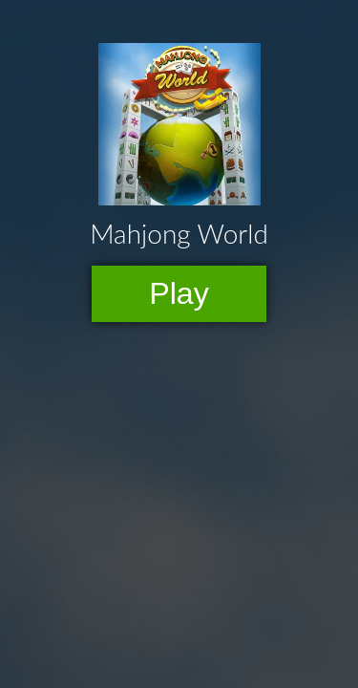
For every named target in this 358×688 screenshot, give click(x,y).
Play (179, 293)
